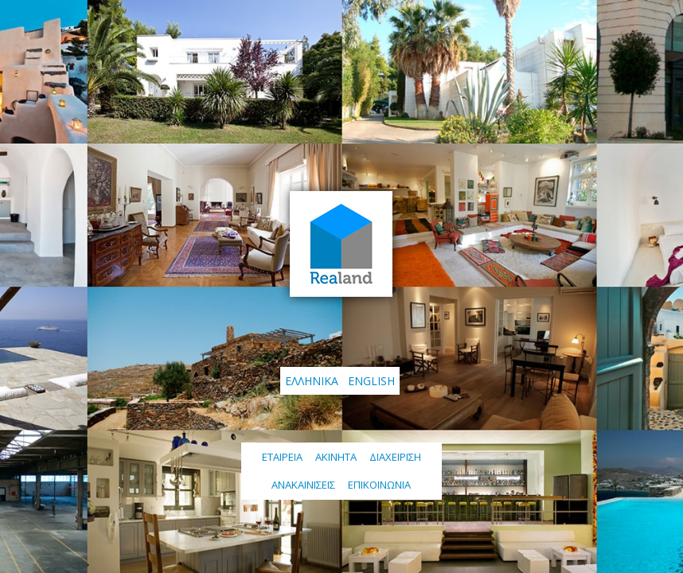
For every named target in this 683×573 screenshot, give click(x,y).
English (371, 380)
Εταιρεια (282, 457)
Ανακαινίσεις (303, 484)
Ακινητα (336, 457)
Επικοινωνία (379, 484)
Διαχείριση (395, 457)
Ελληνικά (311, 380)
